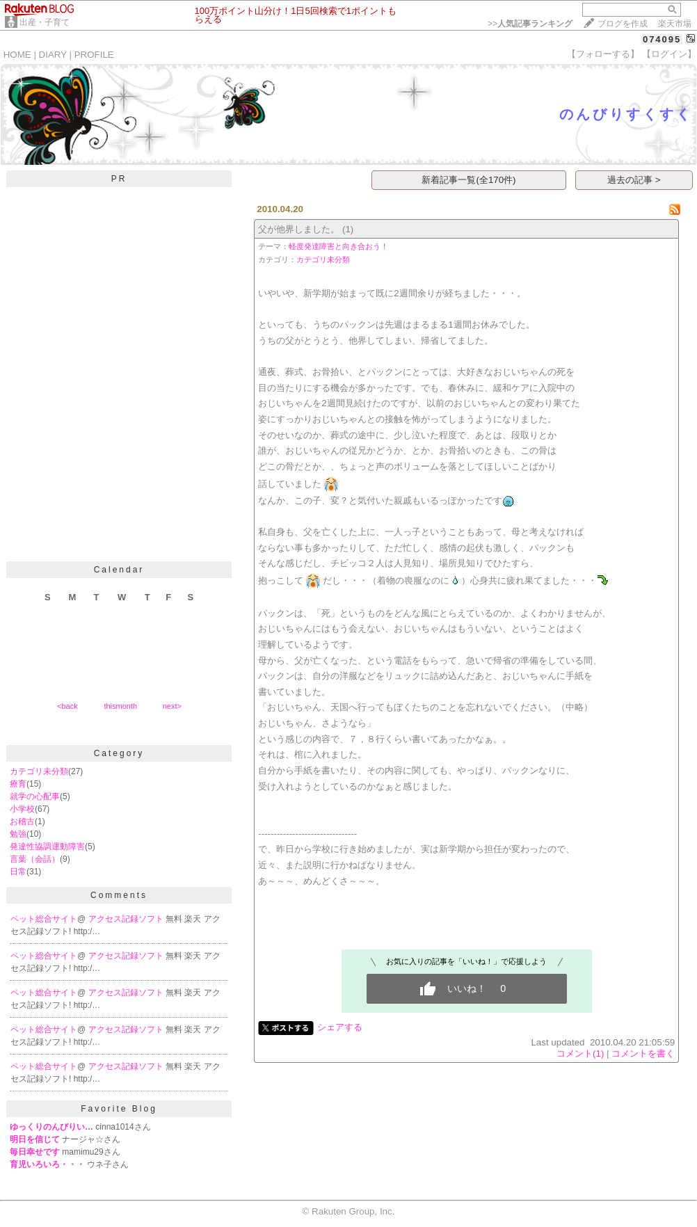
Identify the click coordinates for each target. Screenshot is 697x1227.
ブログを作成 (623, 24)
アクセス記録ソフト (127, 919)
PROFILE (94, 54)
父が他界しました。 (298, 229)
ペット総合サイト (43, 919)
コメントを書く (643, 1053)
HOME (17, 54)
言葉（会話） (35, 859)
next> (172, 706)
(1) (347, 229)
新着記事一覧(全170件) (468, 180)
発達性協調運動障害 (47, 846)
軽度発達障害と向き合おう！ (338, 246)
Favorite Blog (119, 1109)
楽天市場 (674, 24)
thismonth (120, 706)
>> (530, 24)
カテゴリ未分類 (39, 771)
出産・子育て (44, 22)
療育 (18, 784)
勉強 (18, 834)
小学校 (22, 809)
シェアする (339, 1027)
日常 (18, 871)
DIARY (53, 54)
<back (67, 706)
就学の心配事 (35, 796)
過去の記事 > (634, 180)
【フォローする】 (603, 54)
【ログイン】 (669, 54)
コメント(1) (580, 1053)
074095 (662, 39)
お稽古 (22, 821)
